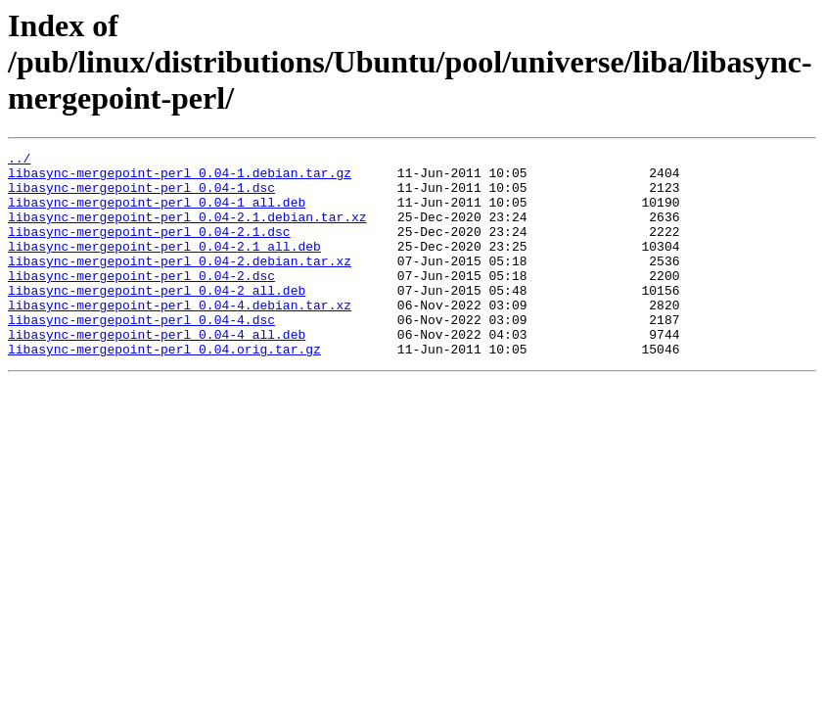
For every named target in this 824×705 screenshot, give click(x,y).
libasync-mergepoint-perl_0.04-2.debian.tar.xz (179, 284)
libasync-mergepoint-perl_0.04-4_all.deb (156, 372)
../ (19, 160)
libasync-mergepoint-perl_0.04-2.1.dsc (149, 249)
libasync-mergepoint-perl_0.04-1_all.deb (156, 213)
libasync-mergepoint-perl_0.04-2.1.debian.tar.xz (187, 231)
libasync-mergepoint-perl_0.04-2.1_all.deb (164, 266)
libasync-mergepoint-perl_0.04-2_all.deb (156, 319)
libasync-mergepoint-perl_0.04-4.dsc (141, 354)
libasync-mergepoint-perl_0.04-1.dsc (141, 196)
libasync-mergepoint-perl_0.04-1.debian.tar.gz (179, 178)
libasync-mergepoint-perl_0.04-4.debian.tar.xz (179, 337)
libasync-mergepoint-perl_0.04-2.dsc (141, 301)
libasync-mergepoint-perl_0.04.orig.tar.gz (164, 390)
